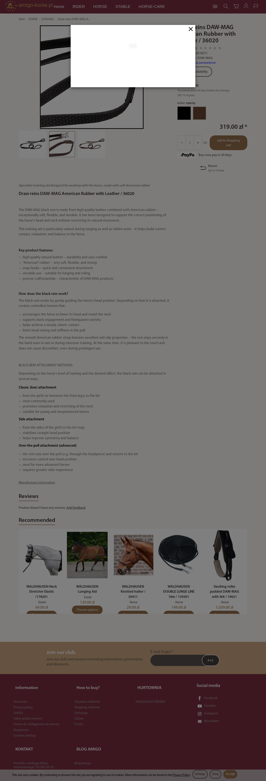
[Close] (190, 29)
